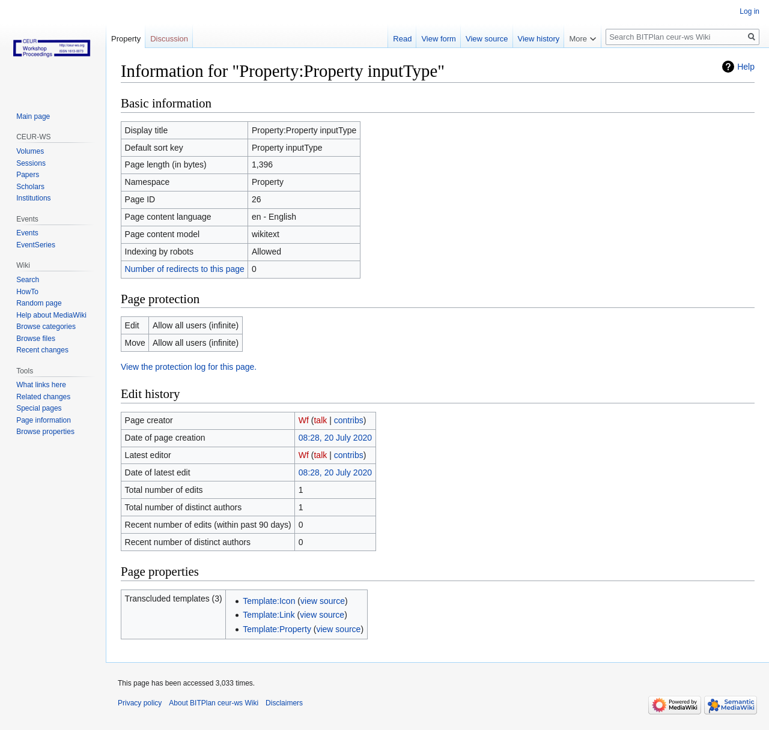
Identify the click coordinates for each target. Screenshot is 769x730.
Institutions (33, 198)
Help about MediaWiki (51, 315)
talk (320, 420)
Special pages (38, 408)
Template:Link (268, 615)
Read (402, 38)
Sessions (31, 163)
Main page (33, 116)
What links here (41, 385)
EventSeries (35, 245)
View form (438, 38)
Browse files (35, 338)
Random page (38, 303)
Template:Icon (269, 601)
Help (746, 66)
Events (27, 233)
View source (487, 38)
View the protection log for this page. (189, 367)
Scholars (30, 186)
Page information (43, 420)
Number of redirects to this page (185, 269)
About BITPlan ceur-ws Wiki (213, 703)
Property (126, 38)
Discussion (169, 38)
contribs (348, 420)
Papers (27, 174)
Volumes (30, 151)
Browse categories (46, 326)
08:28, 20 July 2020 (335, 437)
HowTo (27, 292)
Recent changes (42, 350)
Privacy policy (140, 703)
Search (27, 280)
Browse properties (45, 431)
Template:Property (277, 629)
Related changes (43, 397)
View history (539, 38)
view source (322, 601)
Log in (749, 11)
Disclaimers (284, 703)
